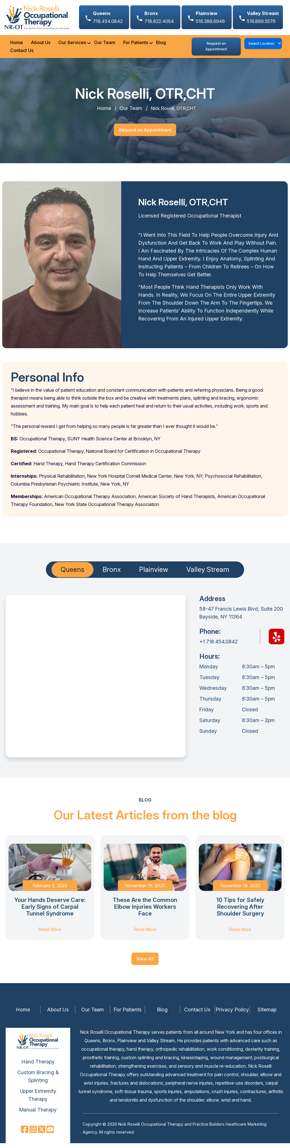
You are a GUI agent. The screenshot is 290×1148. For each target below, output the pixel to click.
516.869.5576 (263, 17)
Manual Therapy (38, 1114)
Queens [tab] (72, 574)
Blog (159, 45)
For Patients (133, 45)
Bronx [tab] (112, 574)
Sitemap (266, 1014)
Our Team (102, 45)
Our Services (70, 45)
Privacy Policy (232, 1014)
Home (14, 45)
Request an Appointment (216, 49)
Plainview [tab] (153, 574)
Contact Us (19, 53)
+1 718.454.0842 (218, 646)
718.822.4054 (159, 17)
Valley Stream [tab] (207, 574)
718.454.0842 (108, 17)
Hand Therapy (38, 1066)
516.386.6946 (210, 17)
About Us (38, 45)
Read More (50, 934)
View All (145, 963)
